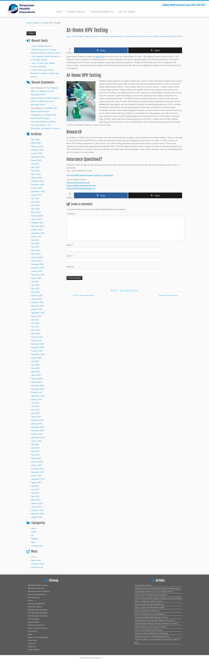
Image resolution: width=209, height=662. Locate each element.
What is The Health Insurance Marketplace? (150, 614)
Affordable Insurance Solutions (39, 591)
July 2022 (35, 281)
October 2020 (36, 351)
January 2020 (36, 382)
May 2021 (35, 326)
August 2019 (36, 399)
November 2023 (37, 226)
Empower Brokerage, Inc (93, 658)
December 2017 (37, 468)
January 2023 (36, 261)
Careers (30, 601)
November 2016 (37, 513)
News (33, 542)
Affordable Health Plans (36, 588)
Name (70, 245)
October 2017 (36, 475)
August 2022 (36, 278)
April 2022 (35, 292)
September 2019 (38, 396)
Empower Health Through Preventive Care (149, 604)
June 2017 (35, 489)
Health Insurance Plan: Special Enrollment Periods (152, 636)
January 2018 (36, 465)
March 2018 (36, 458)
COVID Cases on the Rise (81, 295)
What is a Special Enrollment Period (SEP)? (149, 608)
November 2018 (37, 430)
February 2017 (37, 503)
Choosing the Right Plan (102, 11)
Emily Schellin (177, 36)
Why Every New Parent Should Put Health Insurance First (154, 620)
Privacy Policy (32, 631)
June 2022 (35, 285)
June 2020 (35, 365)
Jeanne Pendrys (37, 98)
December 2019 (37, 385)
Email (70, 256)
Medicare (34, 539)
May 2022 (35, 288)
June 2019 (35, 406)
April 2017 (35, 496)
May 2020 (35, 368)
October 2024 (36, 188)
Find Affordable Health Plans (38, 613)
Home (59, 11)
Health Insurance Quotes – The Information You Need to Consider (45, 125)
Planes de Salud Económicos (38, 628)
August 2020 (36, 358)
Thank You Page (33, 650)
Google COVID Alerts (169, 295)
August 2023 (36, 236)
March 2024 (36, 212)
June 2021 (35, 323)
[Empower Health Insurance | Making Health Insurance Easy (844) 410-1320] (24, 8)
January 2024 (36, 219)
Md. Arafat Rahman (39, 121)
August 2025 (36, 160)
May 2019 (35, 410)
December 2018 (37, 427)
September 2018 (38, 437)
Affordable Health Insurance (37, 585)
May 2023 (35, 247)
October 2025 (36, 153)
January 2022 (36, 299)
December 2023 (37, 222)
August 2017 (36, 482)
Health (36, 22)
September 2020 (38, 354)
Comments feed (37, 564)
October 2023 (36, 229)
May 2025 (35, 167)
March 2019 (36, 416)
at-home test (98, 56)
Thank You (31, 643)
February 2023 (37, 257)
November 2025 (37, 150)
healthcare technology (161, 36)
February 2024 (37, 216)
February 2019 (37, 420)
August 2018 (36, 441)
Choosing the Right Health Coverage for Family (151, 617)
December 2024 (37, 181)
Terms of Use (32, 640)
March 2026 (36, 143)
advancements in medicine (99, 36)
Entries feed (36, 560)
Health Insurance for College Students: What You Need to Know (157, 588)
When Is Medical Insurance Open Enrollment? (151, 627)
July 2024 (35, 198)
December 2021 (37, 302)
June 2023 (35, 243)
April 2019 (35, 413)
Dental (33, 528)
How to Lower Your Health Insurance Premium (151, 595)
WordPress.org (37, 567)
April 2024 (35, 209)
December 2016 (37, 510)
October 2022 (36, 271)
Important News (33, 622)
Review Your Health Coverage (38, 637)
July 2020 (35, 361)
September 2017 (38, 479)
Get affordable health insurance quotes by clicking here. (90, 175)
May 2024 (35, 205)
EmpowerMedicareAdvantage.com (81, 188)
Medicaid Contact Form (36, 625)
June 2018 (35, 448)
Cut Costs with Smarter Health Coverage (149, 630)
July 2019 (35, 403)
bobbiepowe (36, 115)
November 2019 (37, 389)
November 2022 (37, 268)
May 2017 (35, 493)
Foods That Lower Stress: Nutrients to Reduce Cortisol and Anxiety (45, 73)
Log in (33, 557)
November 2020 (37, 347)
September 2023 (38, 233)
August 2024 (36, 195)
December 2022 (37, 264)
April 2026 (35, 139)
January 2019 (36, 423)
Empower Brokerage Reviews (38, 610)
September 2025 (38, 157)
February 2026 (37, 146)
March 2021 (36, 333)
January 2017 (36, 507)
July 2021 (35, 319)
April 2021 (35, 330)
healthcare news (146, 36)
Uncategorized (37, 545)
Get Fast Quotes (127, 11)
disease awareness (117, 36)
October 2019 (36, 392)
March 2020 (36, 375)
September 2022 (38, 274)
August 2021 (36, 316)
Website (70, 266)
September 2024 (38, 191)
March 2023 (36, 254)
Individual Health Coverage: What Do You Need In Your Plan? (156, 624)
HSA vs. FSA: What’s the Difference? (147, 611)
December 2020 (37, 344)
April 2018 (35, 455)
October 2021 (36, 309)
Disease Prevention (132, 36)
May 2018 (35, 451)
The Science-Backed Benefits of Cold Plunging (151, 633)
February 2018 (37, 462)
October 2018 (36, 434)
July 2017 (35, 486)
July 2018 (35, 444)
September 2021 (38, 313)
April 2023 (35, 250)
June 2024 (35, 202)
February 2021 (37, 337)
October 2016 (36, 517)
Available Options (76, 11)
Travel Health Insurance (42, 46)
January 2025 (36, 177)
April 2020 (35, 371)
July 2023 (35, 240)
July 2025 (35, 164)
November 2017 (37, 472)
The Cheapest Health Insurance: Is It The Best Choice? (154, 592)
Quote (30, 634)
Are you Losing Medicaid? (37, 594)
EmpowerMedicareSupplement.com (81, 185)
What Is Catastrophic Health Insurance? (149, 601)
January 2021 (36, 340)
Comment (71, 213)
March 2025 (36, 174)
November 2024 (37, 184)
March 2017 (36, 500)
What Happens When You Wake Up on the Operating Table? (44, 91)
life (32, 535)
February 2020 (37, 378)
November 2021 (37, 306)
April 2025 (35, 170)
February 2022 (37, 295)
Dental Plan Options (35, 607)
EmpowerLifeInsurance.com (78, 182)
